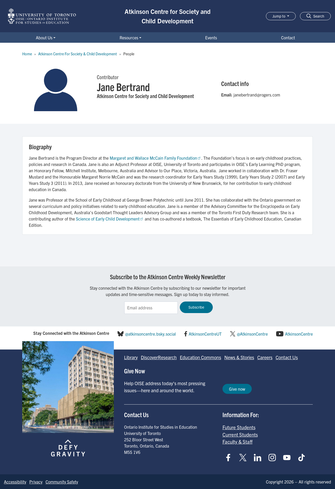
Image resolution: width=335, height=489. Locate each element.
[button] (315, 16)
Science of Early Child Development (110, 218)
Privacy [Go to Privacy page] (35, 481)
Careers (264, 357)
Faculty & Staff (237, 441)
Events (211, 37)
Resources (129, 37)
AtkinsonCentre (299, 333)
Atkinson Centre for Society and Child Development (168, 16)
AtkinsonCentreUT (205, 333)
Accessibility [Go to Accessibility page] (15, 481)
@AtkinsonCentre (252, 333)
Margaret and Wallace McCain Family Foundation (155, 157)
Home (27, 53)
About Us (44, 37)
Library (131, 357)
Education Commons (200, 357)
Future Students (238, 427)
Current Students (240, 434)
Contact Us (287, 357)
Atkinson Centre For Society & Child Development (77, 53)
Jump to (279, 16)
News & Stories (239, 357)
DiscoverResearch (159, 357)
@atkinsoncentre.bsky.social (150, 333)
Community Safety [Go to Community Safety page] (62, 481)
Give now (237, 388)
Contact (288, 37)
